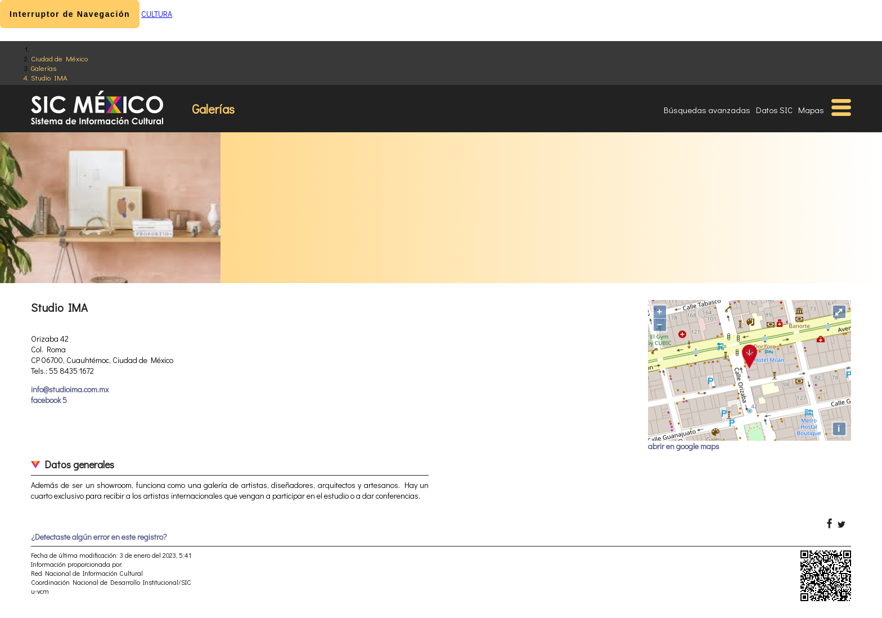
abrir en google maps (683, 446)
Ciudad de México (59, 58)
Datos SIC (774, 109)
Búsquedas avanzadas (707, 109)
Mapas (811, 109)
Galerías (43, 68)
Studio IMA (49, 77)
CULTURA (156, 13)
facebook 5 (49, 400)
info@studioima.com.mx (70, 389)
